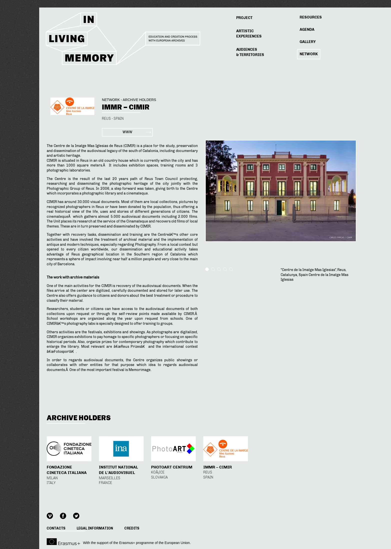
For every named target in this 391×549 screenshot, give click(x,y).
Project (244, 18)
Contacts (56, 528)
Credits (131, 528)
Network (309, 54)
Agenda (307, 29)
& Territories (250, 52)
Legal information (95, 528)
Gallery (308, 42)
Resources (311, 17)
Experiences (249, 33)
